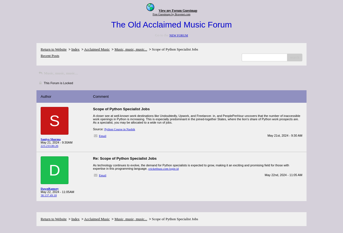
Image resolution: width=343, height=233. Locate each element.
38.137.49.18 (49, 195)
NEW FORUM (178, 35)
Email (102, 135)
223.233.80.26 (49, 145)
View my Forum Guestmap (178, 10)
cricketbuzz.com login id (163, 168)
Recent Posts (50, 56)
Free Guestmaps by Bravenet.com (171, 14)
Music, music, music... (130, 49)
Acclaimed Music (97, 49)
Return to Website (54, 49)
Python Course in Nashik (119, 129)
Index (75, 49)
